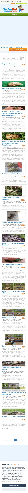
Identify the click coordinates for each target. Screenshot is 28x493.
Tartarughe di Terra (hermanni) (13, 417)
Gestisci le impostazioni (14, 489)
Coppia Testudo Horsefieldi (12, 222)
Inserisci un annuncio (16, 1)
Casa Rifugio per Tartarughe (12, 264)
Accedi (12, 3)
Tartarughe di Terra (9, 317)
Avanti (21, 440)
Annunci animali (5, 1)
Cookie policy (18, 481)
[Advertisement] (14, 31)
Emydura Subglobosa (9, 64)
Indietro (7, 440)
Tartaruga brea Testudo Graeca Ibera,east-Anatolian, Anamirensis (13, 143)
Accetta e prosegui (14, 485)
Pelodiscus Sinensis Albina (11, 88)
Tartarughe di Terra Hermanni (13, 174)
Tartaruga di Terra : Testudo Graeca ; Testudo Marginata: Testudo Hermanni (12, 113)
